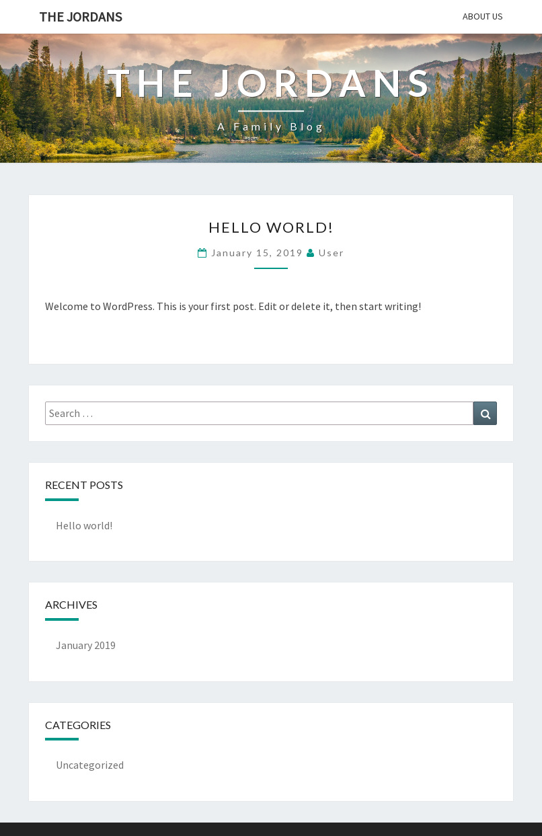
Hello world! (271, 227)
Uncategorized (90, 764)
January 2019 (86, 645)
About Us (483, 16)
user (331, 252)
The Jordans (80, 16)
